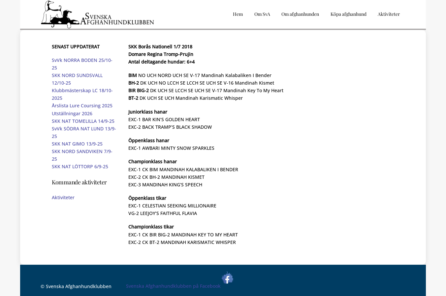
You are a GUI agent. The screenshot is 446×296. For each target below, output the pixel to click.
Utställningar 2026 (72, 113)
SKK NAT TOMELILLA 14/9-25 (83, 121)
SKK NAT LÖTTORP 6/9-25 (80, 166)
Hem (238, 14)
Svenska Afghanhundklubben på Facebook (180, 286)
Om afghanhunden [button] (300, 14)
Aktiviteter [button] (389, 14)
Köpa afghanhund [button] (348, 14)
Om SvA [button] (262, 14)
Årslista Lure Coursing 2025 (82, 105)
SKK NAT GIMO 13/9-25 (77, 144)
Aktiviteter (63, 197)
